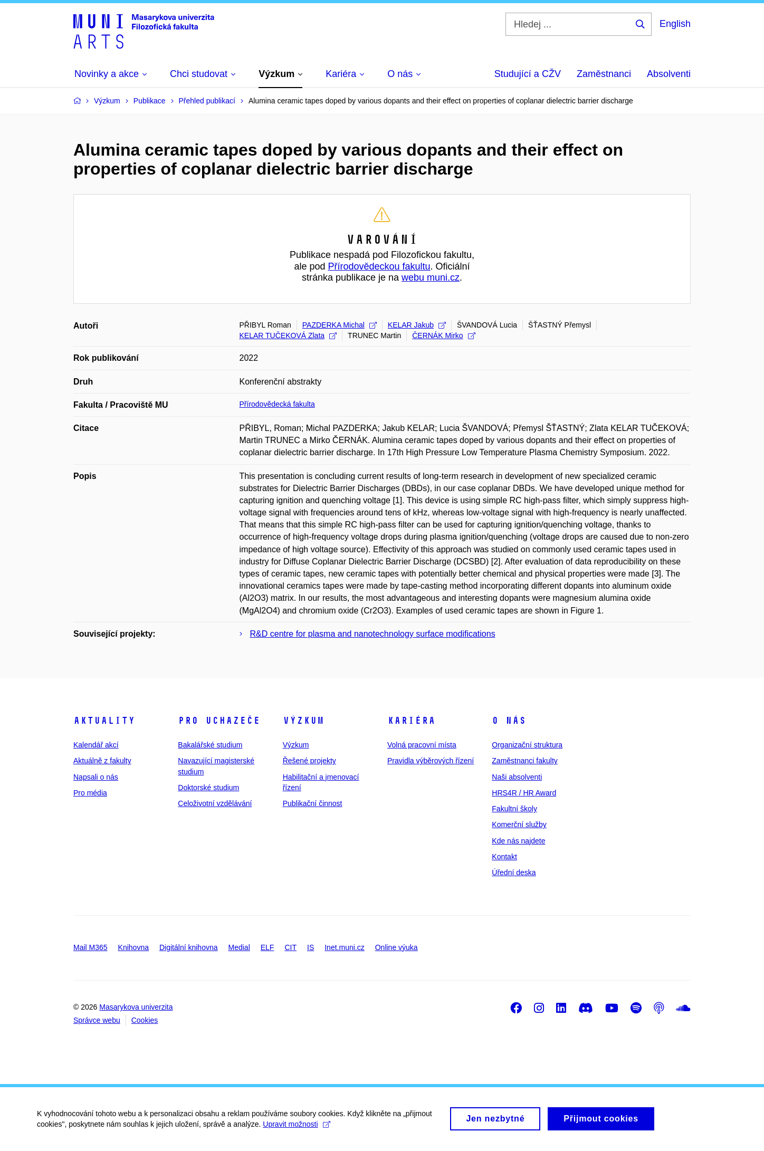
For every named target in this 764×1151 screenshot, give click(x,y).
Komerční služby (519, 824)
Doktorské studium (208, 787)
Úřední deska (514, 872)
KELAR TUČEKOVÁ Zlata (288, 335)
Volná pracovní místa (421, 745)
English (675, 23)
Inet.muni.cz (344, 947)
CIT (290, 947)
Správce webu (96, 1020)
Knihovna (133, 947)
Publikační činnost (312, 803)
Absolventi (669, 74)
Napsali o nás (95, 777)
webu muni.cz (431, 277)
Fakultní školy (514, 808)
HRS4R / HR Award (524, 793)
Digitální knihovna (188, 947)
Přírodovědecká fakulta (277, 404)
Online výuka (396, 947)
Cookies (144, 1020)
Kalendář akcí (96, 745)
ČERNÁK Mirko (443, 335)
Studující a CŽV (527, 74)
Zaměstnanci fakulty (525, 760)
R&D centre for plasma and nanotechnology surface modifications (372, 633)
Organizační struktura (527, 745)
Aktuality (104, 720)
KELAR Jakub (417, 325)
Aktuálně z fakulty (102, 760)
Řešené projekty (309, 760)
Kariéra (411, 720)
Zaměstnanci (604, 74)
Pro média (90, 793)
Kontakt (504, 856)
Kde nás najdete (518, 841)
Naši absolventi (517, 777)
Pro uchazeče (219, 720)
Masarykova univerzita (136, 1007)
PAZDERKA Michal (339, 325)
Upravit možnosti (296, 1129)
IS (310, 947)
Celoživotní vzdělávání (215, 803)
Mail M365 (90, 947)
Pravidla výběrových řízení (430, 760)
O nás (509, 720)
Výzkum (303, 720)
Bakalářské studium (210, 745)
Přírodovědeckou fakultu (379, 266)
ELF (267, 947)
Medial (239, 947)
